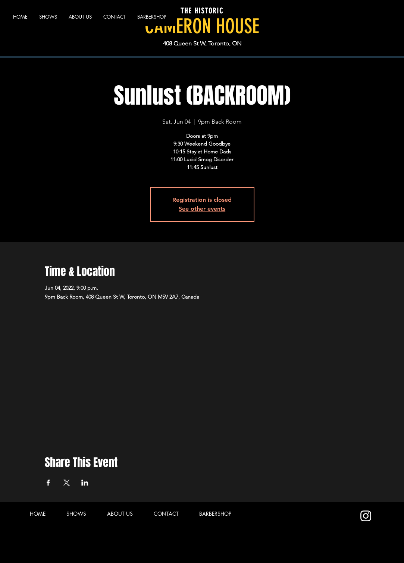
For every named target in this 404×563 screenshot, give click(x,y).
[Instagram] (365, 516)
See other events (202, 208)
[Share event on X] (66, 483)
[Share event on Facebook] (48, 483)
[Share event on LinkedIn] (84, 483)
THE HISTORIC (202, 10)
